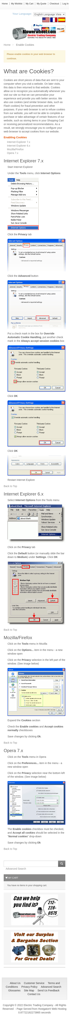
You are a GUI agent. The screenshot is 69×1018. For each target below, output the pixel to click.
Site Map (29, 990)
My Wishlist (16, 3)
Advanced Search (16, 868)
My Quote (41, 3)
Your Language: (22, 13)
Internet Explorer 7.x (18, 141)
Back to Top (10, 486)
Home (5, 3)
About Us (15, 983)
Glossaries (14, 990)
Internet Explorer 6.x (18, 145)
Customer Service (34, 983)
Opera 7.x (12, 153)
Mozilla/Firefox (15, 149)
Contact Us (33, 994)
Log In (65, 3)
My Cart (29, 3)
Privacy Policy (29, 986)
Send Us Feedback (48, 990)
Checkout (54, 3)
